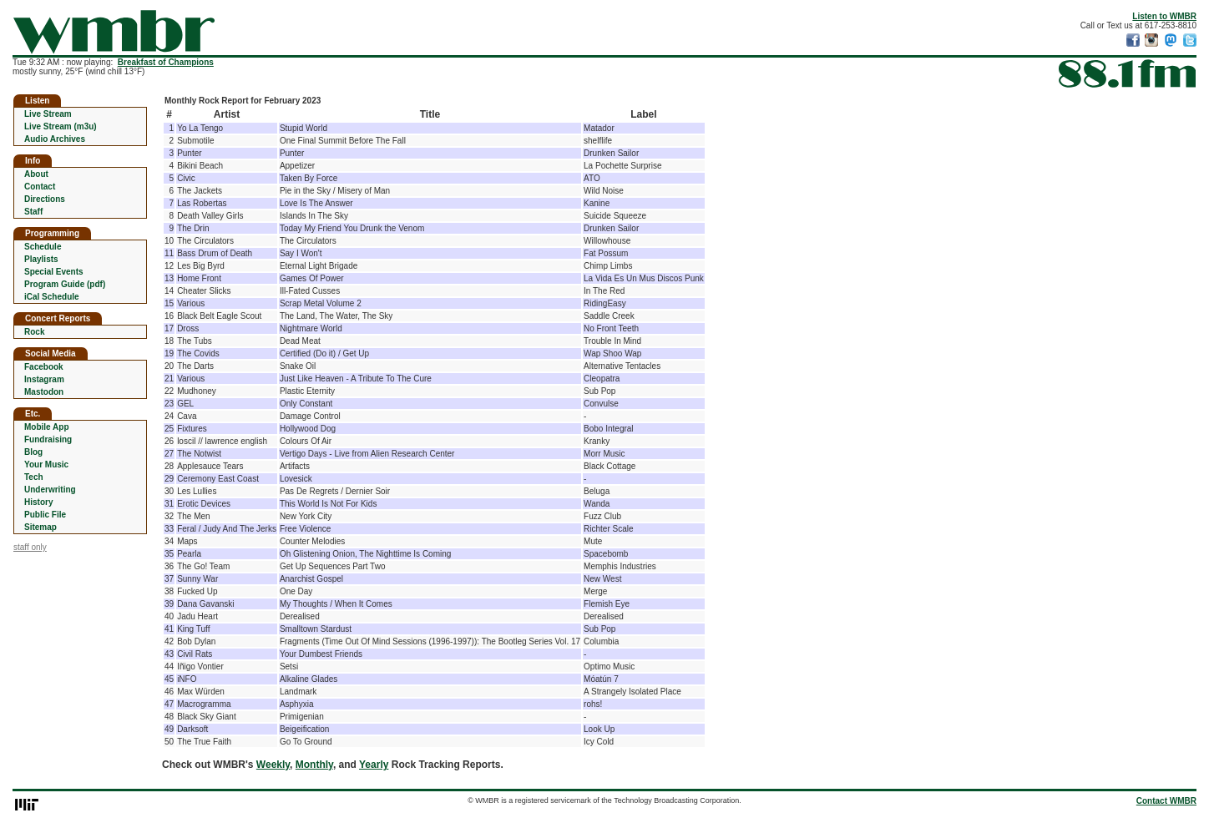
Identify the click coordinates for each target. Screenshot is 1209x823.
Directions (44, 199)
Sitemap (40, 527)
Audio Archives (54, 139)
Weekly (273, 764)
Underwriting (50, 489)
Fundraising (48, 439)
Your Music (46, 464)
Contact (39, 186)
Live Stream (48, 114)
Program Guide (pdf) (64, 284)
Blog (33, 452)
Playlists (41, 259)
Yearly (373, 764)
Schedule (42, 246)
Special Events (53, 271)
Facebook (43, 366)
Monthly (314, 764)
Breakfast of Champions (166, 62)
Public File (45, 514)
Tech (33, 477)
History (38, 502)
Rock (34, 331)
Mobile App (46, 427)
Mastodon (43, 391)
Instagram (44, 379)
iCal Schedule (51, 296)
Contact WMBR (1166, 800)
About (36, 174)
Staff (33, 211)
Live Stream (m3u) (60, 126)
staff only (30, 547)
